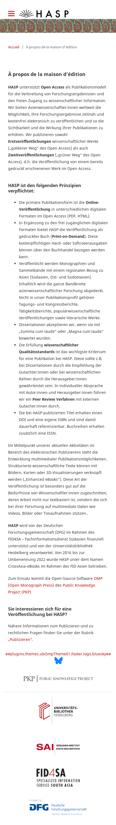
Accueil (13, 47)
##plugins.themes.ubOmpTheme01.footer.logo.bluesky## (58, 657)
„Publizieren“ (20, 639)
